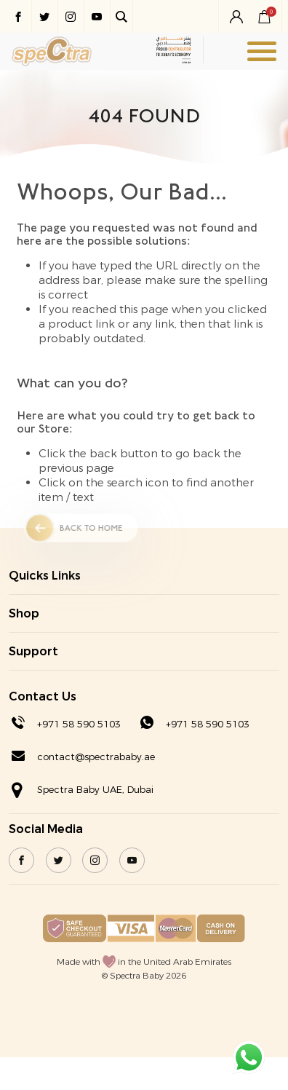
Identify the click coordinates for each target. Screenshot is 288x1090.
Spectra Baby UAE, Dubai (95, 789)
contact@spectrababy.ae (96, 757)
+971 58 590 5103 (79, 724)
